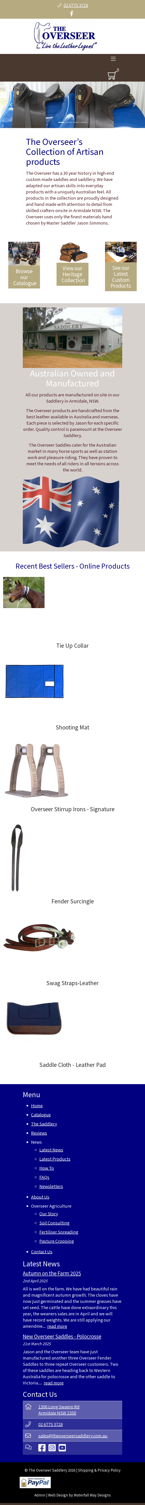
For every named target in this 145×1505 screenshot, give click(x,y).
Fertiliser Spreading (58, 1232)
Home (37, 1105)
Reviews (39, 1133)
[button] (11, 105)
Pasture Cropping (56, 1241)
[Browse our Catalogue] (24, 265)
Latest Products (54, 1159)
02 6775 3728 (50, 1424)
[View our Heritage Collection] (72, 264)
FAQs (44, 1177)
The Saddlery (44, 1124)
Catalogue (41, 1115)
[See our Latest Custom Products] (121, 266)
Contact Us (41, 1251)
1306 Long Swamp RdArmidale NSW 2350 (59, 1410)
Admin (39, 1495)
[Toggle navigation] (113, 60)
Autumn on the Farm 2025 (52, 1273)
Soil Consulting (54, 1223)
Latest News (51, 1150)
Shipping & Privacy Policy (99, 1470)
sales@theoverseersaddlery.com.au (73, 1436)
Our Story (48, 1214)
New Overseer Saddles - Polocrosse (62, 1336)
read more (57, 1326)
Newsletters (51, 1186)
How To (46, 1168)
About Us (40, 1197)
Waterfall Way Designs (92, 1495)
